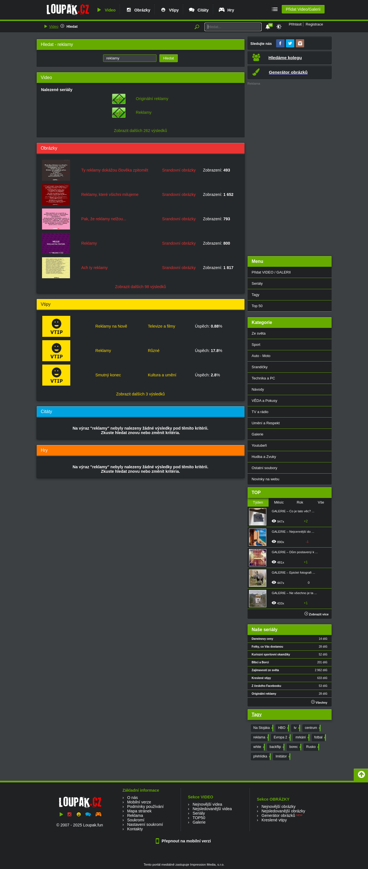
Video (106, 10)
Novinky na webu (266, 479)
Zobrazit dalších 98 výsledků (140, 286)
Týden (258, 502)
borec (294, 747)
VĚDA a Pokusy (264, 400)
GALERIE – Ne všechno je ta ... (294, 593)
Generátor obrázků (278, 815)
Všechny (319, 702)
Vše (321, 502)
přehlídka (261, 756)
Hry (226, 10)
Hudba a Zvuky (264, 457)
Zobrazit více (316, 614)
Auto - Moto (261, 356)
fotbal (319, 737)
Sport (256, 344)
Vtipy (169, 10)
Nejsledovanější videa (212, 809)
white (258, 747)
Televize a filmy (161, 326)
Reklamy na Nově (111, 326)
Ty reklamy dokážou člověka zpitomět (114, 170)
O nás (132, 797)
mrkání (301, 737)
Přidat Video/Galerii (303, 9)
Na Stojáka (262, 728)
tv (296, 728)
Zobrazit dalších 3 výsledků (140, 394)
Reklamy (144, 112)
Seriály (257, 283)
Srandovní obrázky (179, 170)
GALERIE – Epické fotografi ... (293, 572)
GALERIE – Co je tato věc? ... (293, 511)
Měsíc (279, 502)
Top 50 (257, 306)
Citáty (198, 10)
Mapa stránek (139, 811)
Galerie (258, 434)
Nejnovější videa (207, 804)
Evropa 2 (282, 737)
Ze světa (259, 333)
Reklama (135, 815)
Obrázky (137, 10)
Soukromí (136, 820)
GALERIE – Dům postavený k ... (295, 552)
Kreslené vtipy (274, 820)
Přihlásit (295, 24)
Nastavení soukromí (145, 824)
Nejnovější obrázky (279, 806)
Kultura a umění (162, 375)
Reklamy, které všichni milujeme (109, 194)
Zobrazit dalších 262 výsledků (140, 130)
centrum (312, 728)
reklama (260, 737)
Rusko (312, 747)
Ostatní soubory (264, 468)
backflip (277, 747)
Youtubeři (259, 445)
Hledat (72, 26)
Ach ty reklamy (94, 267)
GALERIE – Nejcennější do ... (293, 531)
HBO (283, 728)
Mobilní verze (139, 802)
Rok (300, 502)
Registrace (314, 24)
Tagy (255, 295)
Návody (258, 389)
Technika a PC (263, 378)
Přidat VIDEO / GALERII (271, 272)
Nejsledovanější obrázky (283, 811)
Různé (154, 350)
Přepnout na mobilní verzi (184, 841)
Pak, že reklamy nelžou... (103, 219)
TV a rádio (260, 412)
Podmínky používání (145, 806)
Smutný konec (108, 375)
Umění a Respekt (266, 423)
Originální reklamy (152, 98)
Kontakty (135, 829)
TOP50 (198, 817)
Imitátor (282, 756)
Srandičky (260, 367)
